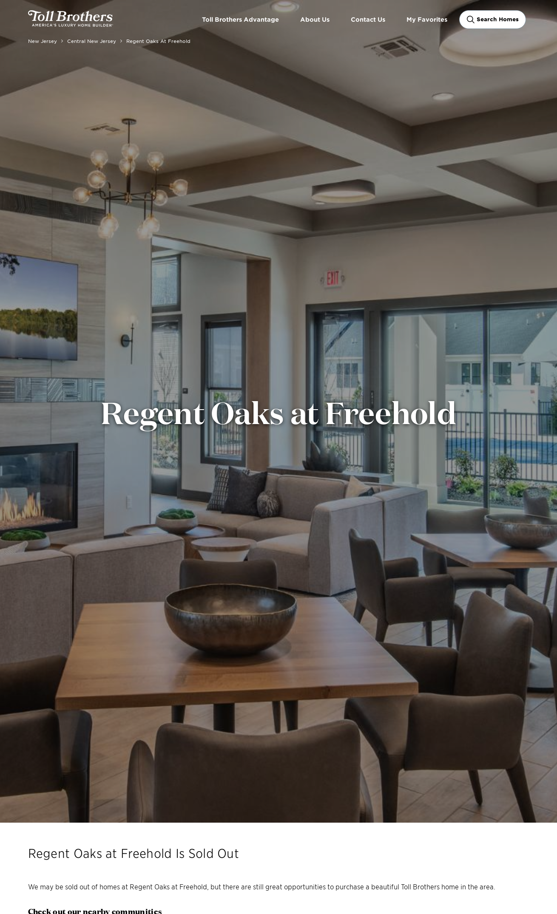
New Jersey (42, 41)
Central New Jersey (91, 41)
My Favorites (426, 19)
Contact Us (368, 19)
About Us (315, 19)
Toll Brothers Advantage (240, 19)
